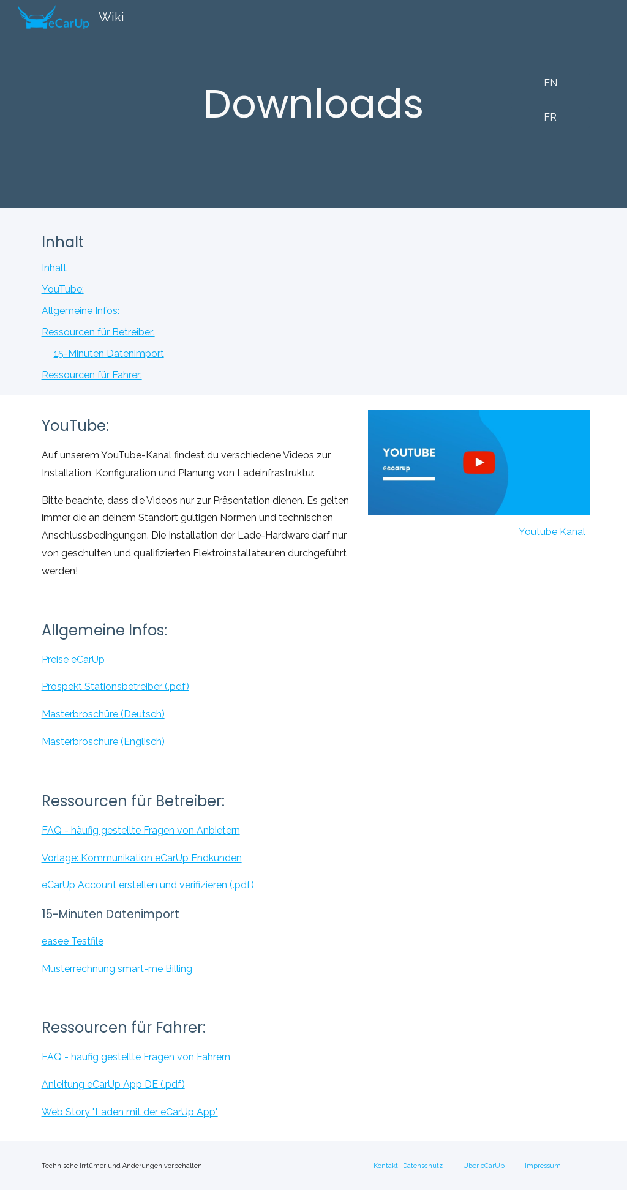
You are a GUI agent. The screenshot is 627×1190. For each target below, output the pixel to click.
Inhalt (54, 268)
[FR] (550, 117)
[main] (314, 104)
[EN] (550, 83)
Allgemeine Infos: (80, 310)
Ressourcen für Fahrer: (92, 375)
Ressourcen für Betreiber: (98, 332)
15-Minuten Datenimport (109, 353)
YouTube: (63, 289)
